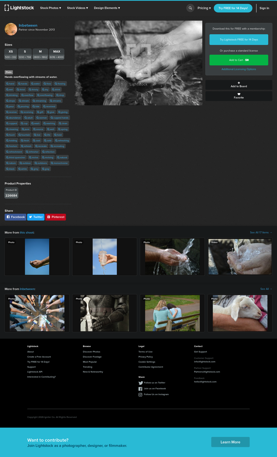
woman (41, 117)
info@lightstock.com (204, 361)
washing (49, 123)
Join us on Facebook (155, 388)
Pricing (204, 8)
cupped (11, 123)
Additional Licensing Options (239, 69)
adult (29, 117)
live (37, 134)
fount (10, 134)
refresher (32, 151)
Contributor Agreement (150, 366)
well (50, 129)
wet (9, 89)
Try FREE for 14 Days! (233, 8)
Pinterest (55, 217)
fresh (25, 140)
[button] (50, 8)
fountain (24, 134)
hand (10, 83)
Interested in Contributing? (41, 376)
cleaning (12, 129)
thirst (21, 89)
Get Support (200, 351)
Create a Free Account (39, 356)
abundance (13, 117)
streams (55, 100)
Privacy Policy (145, 356)
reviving (47, 157)
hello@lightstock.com (205, 381)
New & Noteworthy (93, 371)
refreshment (14, 151)
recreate (41, 146)
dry (45, 89)
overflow (27, 95)
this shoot (27, 232)
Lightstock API (34, 371)
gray (45, 168)
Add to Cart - (239, 60)
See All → (266, 289)
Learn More (230, 442)
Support (31, 366)
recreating (57, 146)
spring (62, 129)
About (30, 351)
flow (47, 83)
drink (56, 89)
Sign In (264, 8)
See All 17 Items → (261, 233)
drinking (12, 95)
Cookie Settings (146, 361)
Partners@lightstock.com (207, 371)
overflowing (44, 95)
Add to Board (239, 85)
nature (11, 163)
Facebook (15, 217)
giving (62, 112)
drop (60, 95)
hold (58, 134)
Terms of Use (145, 351)
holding (11, 140)
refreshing (62, 140)
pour (10, 106)
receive (11, 112)
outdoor (25, 163)
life (47, 134)
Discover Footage (92, 356)
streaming (39, 100)
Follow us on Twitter (154, 382)
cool (36, 140)
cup (24, 123)
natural (62, 157)
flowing (60, 83)
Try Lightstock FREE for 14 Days (239, 40)
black (10, 168)
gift (40, 112)
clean (63, 123)
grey (34, 168)
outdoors (41, 163)
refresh (26, 146)
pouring (23, 106)
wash (35, 123)
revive (33, 157)
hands (22, 83)
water (35, 83)
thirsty (33, 89)
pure (25, 129)
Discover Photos (91, 351)
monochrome (59, 163)
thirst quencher (15, 157)
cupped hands (59, 117)
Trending (87, 366)
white (22, 168)
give (50, 112)
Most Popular (90, 361)
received (49, 106)
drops (10, 100)
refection (48, 151)
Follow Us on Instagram (156, 394)
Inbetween (28, 25)
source (38, 129)
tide (36, 106)
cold (47, 140)
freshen (11, 146)
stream (24, 100)
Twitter (36, 217)
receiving (27, 112)
